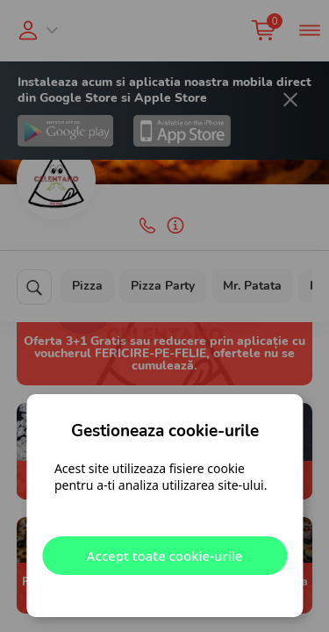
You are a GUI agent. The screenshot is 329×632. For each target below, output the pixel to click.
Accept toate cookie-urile (165, 555)
